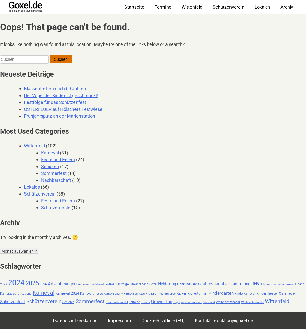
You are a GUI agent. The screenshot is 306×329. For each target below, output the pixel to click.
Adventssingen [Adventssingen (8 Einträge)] (62, 283)
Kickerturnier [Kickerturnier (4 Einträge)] (197, 293)
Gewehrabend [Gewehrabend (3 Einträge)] (139, 284)
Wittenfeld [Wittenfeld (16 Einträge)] (277, 301)
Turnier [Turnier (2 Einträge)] (145, 302)
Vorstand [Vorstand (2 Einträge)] (209, 302)
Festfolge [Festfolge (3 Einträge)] (122, 284)
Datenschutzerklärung (75, 320)
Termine (163, 7)
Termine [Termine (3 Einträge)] (134, 302)
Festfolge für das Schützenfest (55, 102)
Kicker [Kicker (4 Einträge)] (181, 293)
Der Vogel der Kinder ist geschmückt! (61, 95)
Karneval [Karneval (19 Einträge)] (43, 292)
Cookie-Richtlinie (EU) (163, 320)
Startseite (134, 7)
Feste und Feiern (58, 159)
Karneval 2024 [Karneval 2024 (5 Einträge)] (67, 293)
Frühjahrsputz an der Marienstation (59, 116)
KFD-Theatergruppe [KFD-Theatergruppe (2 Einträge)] (163, 293)
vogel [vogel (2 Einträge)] (176, 302)
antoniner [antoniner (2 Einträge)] (84, 284)
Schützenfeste (56, 207)
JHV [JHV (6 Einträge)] (255, 283)
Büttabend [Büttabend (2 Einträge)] (97, 284)
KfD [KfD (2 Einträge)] (148, 293)
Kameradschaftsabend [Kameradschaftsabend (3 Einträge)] (16, 293)
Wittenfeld (192, 7)
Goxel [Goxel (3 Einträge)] (153, 284)
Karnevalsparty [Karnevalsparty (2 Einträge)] (113, 293)
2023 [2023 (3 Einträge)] (3, 284)
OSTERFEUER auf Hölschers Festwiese (63, 109)
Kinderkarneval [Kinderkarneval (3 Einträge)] (245, 293)
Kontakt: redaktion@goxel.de (224, 320)
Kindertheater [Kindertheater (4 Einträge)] (267, 293)
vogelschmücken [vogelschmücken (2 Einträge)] (191, 302)
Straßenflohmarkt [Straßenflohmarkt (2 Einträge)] (117, 302)
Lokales (262, 7)
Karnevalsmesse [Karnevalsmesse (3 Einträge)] (91, 293)
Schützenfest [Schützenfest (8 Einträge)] (12, 301)
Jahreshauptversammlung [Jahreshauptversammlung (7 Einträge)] (225, 283)
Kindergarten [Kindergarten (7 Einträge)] (221, 293)
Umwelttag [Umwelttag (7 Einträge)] (161, 301)
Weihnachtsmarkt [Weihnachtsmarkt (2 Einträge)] (252, 302)
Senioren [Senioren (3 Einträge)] (68, 302)
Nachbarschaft (56, 180)
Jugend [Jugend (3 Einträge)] (299, 284)
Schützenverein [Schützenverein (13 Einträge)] (43, 301)
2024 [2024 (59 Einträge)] (16, 282)
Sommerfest (54, 173)
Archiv (286, 7)
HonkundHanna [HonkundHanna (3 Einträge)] (188, 284)
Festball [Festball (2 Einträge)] (110, 284)
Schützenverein (228, 7)
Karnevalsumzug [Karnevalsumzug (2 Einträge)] (134, 293)
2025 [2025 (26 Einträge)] (32, 283)
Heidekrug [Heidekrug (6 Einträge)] (167, 283)
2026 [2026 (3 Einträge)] (43, 284)
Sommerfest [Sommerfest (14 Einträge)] (90, 301)
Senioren (50, 166)
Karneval (50, 152)
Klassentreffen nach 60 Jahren (55, 88)
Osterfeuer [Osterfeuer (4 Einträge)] (287, 293)
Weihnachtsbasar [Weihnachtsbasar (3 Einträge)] (228, 302)
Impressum (119, 320)
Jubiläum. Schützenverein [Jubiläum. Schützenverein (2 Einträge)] (276, 284)
